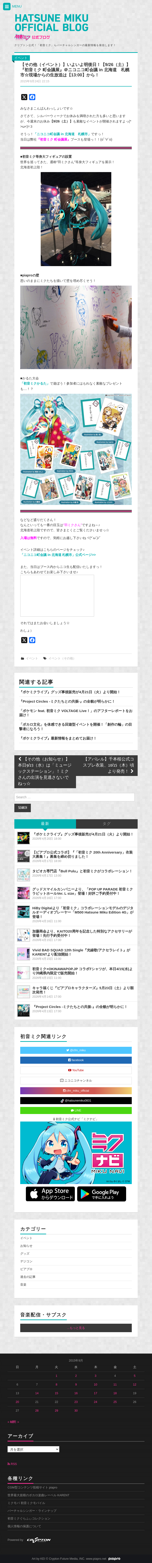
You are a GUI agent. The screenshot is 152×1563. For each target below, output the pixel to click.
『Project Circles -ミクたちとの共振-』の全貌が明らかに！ (67, 701)
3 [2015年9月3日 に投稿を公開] (95, 1376)
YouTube (76, 1070)
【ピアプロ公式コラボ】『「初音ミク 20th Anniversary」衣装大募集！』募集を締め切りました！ (82, 854)
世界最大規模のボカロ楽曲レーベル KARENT (38, 1495)
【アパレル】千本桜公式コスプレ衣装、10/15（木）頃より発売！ (108, 765)
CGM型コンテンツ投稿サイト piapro (32, 1487)
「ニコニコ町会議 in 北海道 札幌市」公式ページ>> (58, 555)
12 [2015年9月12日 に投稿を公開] (134, 1384)
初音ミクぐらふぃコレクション (29, 1518)
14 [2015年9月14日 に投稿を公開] (37, 1393)
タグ (107, 824)
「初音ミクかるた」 (35, 383)
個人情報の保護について (24, 1526)
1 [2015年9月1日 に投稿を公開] (56, 1376)
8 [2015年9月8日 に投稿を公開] (56, 1384)
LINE (76, 1110)
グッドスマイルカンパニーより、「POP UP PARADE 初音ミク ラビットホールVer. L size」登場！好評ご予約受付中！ (82, 891)
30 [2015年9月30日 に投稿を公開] (76, 1410)
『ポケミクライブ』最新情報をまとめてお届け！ (58, 738)
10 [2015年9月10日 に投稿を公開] (95, 1384)
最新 (45, 824)
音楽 (23, 1284)
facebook (76, 1060)
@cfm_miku (76, 1050)
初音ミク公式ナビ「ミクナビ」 (76, 1119)
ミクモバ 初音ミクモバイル (26, 1503)
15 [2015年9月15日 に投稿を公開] (56, 1393)
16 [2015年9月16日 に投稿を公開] (76, 1393)
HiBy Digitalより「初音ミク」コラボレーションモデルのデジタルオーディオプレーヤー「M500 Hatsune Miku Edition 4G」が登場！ (82, 912)
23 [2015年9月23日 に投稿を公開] (76, 1402)
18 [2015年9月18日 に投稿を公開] (115, 1393)
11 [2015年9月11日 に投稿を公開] (115, 1384)
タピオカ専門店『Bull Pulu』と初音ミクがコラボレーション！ (82, 871)
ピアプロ (26, 1269)
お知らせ (26, 1246)
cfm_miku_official (76, 1090)
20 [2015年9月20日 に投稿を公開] (17, 1402)
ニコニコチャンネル (76, 1080)
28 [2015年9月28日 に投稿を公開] (37, 1410)
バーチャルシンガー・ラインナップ (32, 1510)
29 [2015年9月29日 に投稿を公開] (56, 1410)
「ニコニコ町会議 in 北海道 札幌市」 (62, 134)
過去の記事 (28, 1277)
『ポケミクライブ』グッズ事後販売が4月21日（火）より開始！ (69, 692)
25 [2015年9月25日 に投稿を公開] (115, 1402)
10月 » (14, 1422)
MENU (12, 6)
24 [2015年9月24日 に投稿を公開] (95, 1402)
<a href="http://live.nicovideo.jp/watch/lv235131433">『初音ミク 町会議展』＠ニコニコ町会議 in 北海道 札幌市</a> (57, 596)
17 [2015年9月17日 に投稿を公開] (95, 1393)
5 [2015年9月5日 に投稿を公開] (135, 1376)
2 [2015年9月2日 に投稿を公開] (76, 1376)
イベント (21, 58)
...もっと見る (76, 1328)
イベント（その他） (62, 658)
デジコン (26, 1261)
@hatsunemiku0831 (76, 1101)
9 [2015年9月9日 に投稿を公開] (76, 1384)
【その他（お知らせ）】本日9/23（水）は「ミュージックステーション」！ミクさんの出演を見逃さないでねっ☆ (45, 771)
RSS (12, 1464)
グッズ (24, 1253)
